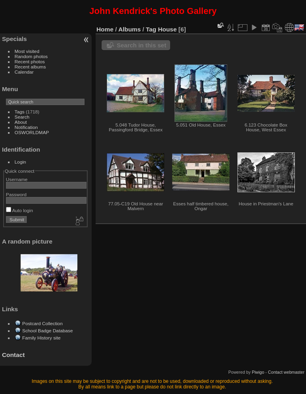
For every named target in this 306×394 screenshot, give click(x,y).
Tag (151, 29)
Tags (20, 111)
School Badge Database (47, 330)
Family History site (41, 337)
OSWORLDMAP (32, 132)
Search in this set (141, 45)
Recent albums (30, 66)
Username (16, 179)
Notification (26, 127)
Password (16, 194)
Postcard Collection (42, 323)
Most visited (27, 51)
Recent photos (30, 61)
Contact (13, 354)
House (167, 29)
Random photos (31, 56)
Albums (129, 29)
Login (20, 161)
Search (22, 116)
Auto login (19, 210)
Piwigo (258, 372)
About (21, 122)
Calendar (24, 71)
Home (105, 29)
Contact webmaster (286, 372)
